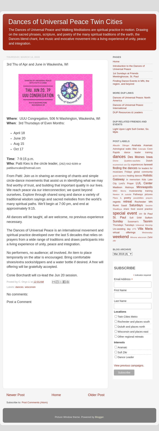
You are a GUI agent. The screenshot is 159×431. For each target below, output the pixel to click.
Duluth (149, 160)
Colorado (142, 149)
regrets (117, 201)
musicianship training (141, 191)
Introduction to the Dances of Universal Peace (129, 67)
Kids (144, 179)
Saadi (124, 205)
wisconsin (30, 287)
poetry (127, 197)
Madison (117, 187)
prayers (149, 198)
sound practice (145, 209)
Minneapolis (145, 187)
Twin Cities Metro (127, 316)
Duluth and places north (131, 326)
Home (56, 395)
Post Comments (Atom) (35, 402)
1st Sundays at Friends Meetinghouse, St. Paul (126, 75)
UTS (134, 229)
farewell (148, 164)
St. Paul (119, 217)
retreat (127, 201)
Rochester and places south (134, 321)
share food (129, 209)
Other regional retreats (130, 336)
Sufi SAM (135, 217)
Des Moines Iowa (140, 157)
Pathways (138, 194)
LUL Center (144, 183)
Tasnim (148, 221)
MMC (115, 191)
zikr (114, 241)
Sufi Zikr (122, 352)
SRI (140, 214)
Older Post (96, 395)
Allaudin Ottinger (121, 145)
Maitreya (129, 187)
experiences (137, 164)
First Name (120, 290)
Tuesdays (129, 225)
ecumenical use (120, 165)
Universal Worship (144, 225)
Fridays (128, 172)
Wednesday (147, 232)
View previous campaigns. (129, 365)
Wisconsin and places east (133, 331)
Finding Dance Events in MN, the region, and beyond (131, 82)
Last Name (120, 300)
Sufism (149, 217)
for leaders (143, 168)
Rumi (116, 205)
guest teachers (119, 176)
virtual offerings (124, 232)
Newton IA (118, 194)
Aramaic (148, 145)
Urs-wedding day (122, 229)
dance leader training (138, 152)
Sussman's (133, 221)
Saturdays (136, 205)
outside (128, 194)
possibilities (138, 198)
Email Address (123, 279)
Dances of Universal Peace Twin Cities (65, 22)
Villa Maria (145, 228)
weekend (121, 236)
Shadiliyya (117, 209)
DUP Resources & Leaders (128, 112)
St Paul (148, 213)
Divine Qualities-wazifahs (126, 161)
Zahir (150, 237)
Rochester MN (144, 201)
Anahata (136, 145)
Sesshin (149, 205)
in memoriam (133, 179)
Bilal (134, 149)
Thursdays (118, 225)
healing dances (134, 175)
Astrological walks (122, 149)
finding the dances (125, 168)
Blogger (99, 417)
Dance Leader (126, 357)
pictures (149, 194)
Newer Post (15, 395)
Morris (123, 191)
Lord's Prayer (126, 183)
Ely (129, 165)
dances (19, 287)
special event (125, 213)
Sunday (118, 221)
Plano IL (117, 198)
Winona (133, 237)
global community (143, 172)
